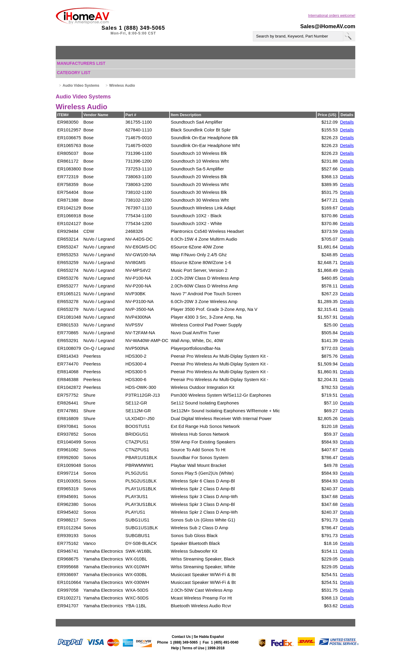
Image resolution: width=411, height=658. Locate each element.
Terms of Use (193, 648)
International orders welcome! (331, 16)
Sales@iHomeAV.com (327, 26)
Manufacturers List (81, 63)
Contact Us (181, 637)
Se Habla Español (209, 637)
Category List (73, 72)
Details (347, 122)
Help (175, 648)
